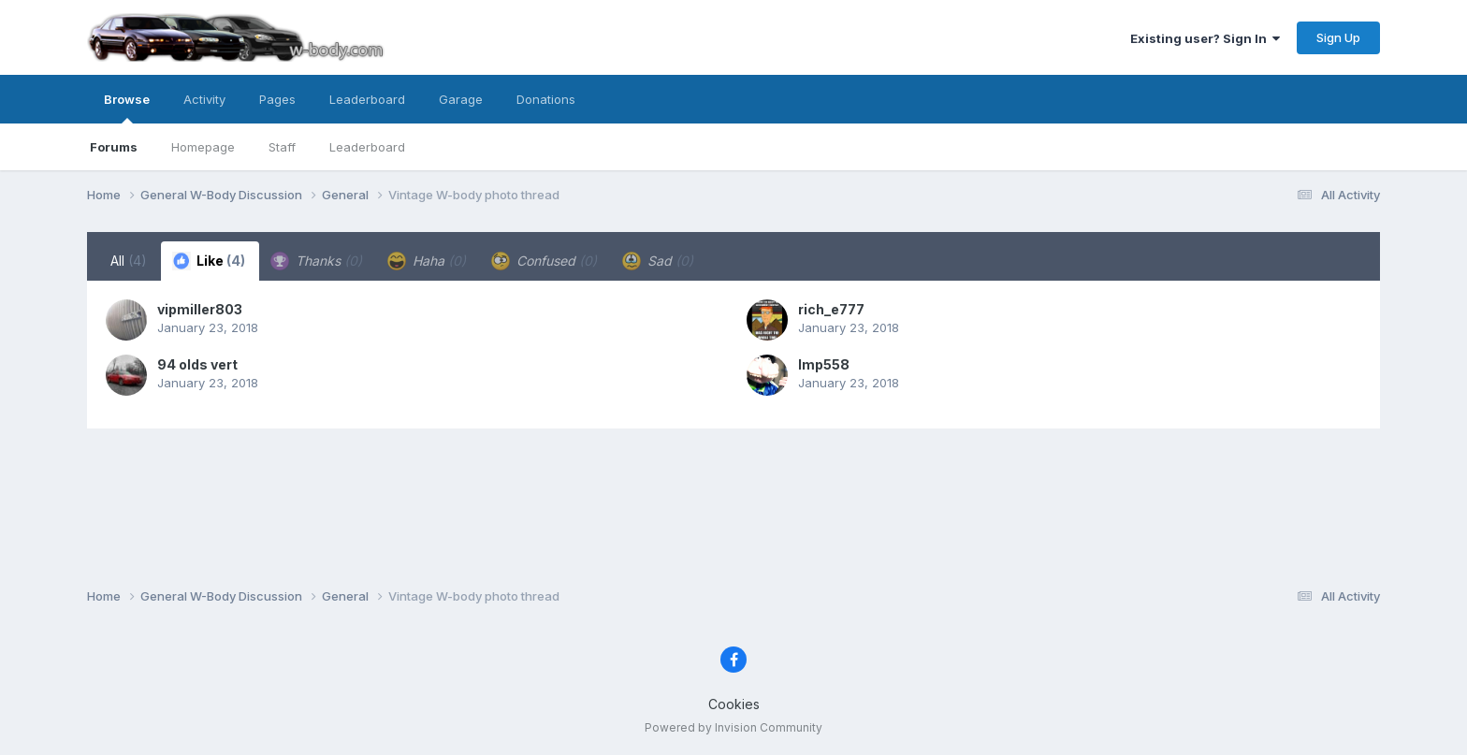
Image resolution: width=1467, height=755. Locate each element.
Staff (282, 146)
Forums (114, 146)
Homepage (203, 146)
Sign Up (1338, 37)
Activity (204, 99)
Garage (461, 99)
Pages (277, 99)
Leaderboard (367, 146)
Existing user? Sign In (1205, 38)
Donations (545, 99)
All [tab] (128, 261)
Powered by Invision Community (733, 727)
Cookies (734, 704)
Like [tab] (208, 261)
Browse (127, 107)
